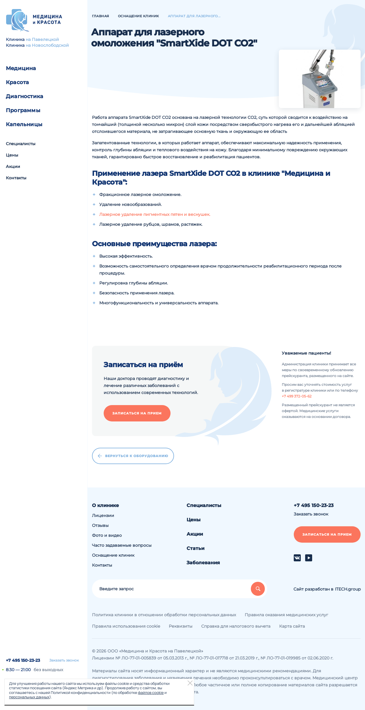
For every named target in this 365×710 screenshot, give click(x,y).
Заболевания (203, 562)
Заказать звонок (64, 660)
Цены (12, 155)
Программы (23, 110)
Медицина (21, 68)
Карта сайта (292, 626)
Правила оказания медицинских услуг (286, 615)
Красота (17, 82)
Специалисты (20, 144)
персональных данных (29, 696)
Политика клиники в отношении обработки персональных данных (164, 615)
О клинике (105, 505)
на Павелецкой (42, 39)
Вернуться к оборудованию (133, 456)
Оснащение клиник (113, 555)
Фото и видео (107, 535)
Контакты (16, 178)
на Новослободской (47, 45)
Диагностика (24, 96)
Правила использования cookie (126, 626)
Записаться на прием (137, 413)
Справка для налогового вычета (235, 626)
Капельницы (24, 124)
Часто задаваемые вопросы (122, 545)
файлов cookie (151, 692)
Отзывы (100, 525)
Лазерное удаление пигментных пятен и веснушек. (154, 214)
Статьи (195, 548)
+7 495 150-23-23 (23, 660)
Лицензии (103, 515)
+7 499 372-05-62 (297, 396)
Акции (13, 166)
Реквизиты (180, 626)
